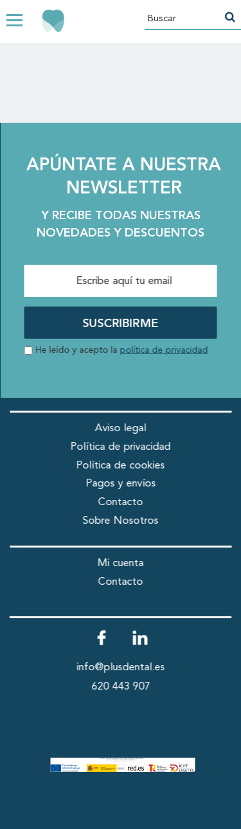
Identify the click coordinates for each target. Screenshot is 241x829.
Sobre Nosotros (121, 520)
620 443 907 (120, 686)
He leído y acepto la (122, 350)
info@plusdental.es (120, 667)
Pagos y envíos (120, 483)
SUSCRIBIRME (121, 324)
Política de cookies (120, 465)
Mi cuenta (121, 563)
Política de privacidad (121, 446)
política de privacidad (164, 350)
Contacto (120, 502)
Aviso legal (121, 428)
